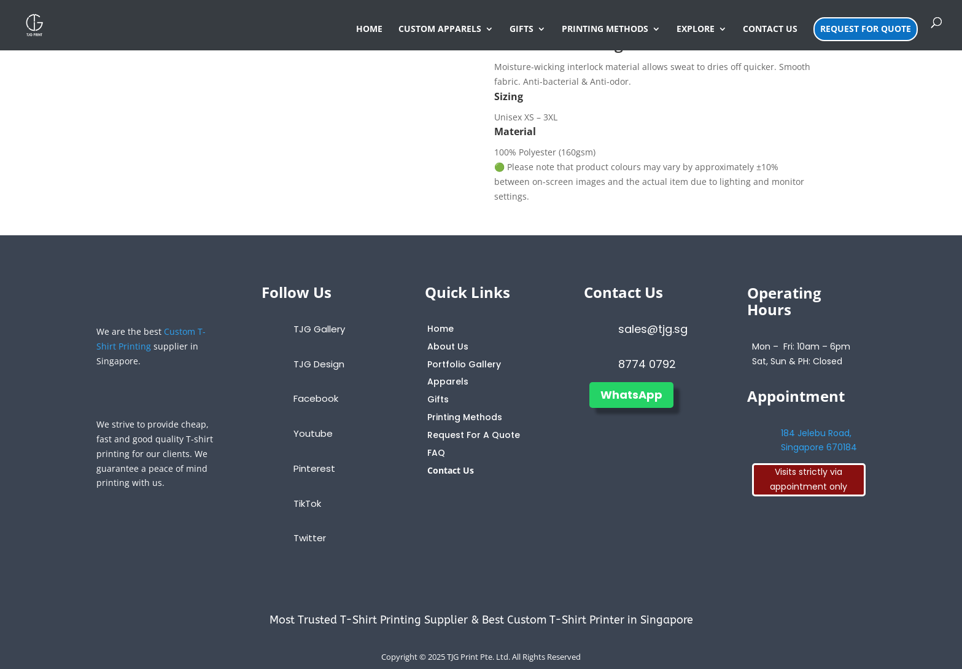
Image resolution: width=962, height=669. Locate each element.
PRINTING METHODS (605, 29)
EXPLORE (696, 29)
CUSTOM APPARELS (439, 29)
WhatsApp (631, 394)
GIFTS (521, 29)
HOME (369, 29)
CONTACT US (770, 29)
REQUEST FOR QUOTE (865, 28)
